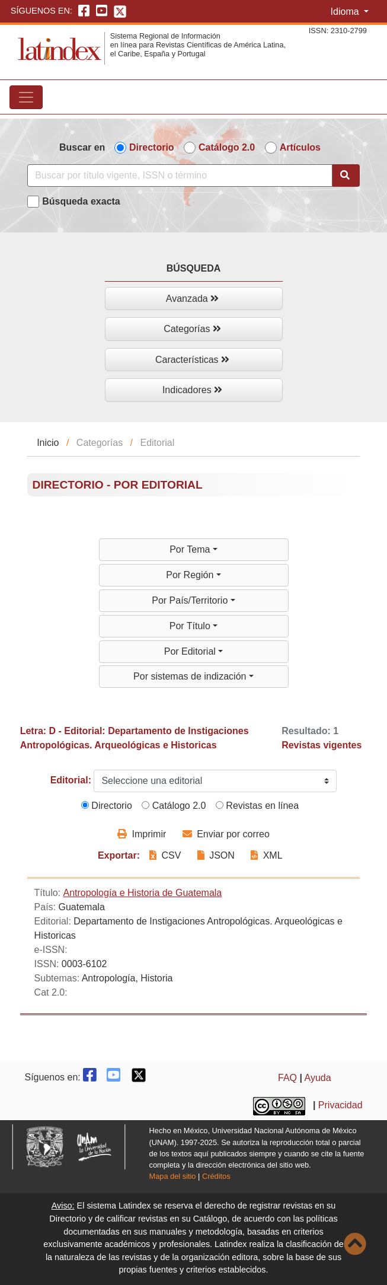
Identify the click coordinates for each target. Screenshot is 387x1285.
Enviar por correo (226, 834)
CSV (166, 855)
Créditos (216, 1176)
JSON (216, 855)
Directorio (151, 147)
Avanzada (192, 299)
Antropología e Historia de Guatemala (142, 893)
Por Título (191, 626)
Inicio (48, 443)
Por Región (191, 575)
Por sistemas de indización (191, 676)
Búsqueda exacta (81, 201)
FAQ (287, 1078)
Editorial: (70, 780)
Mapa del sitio (172, 1176)
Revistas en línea (257, 806)
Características (192, 360)
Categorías (192, 329)
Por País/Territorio (191, 600)
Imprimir (141, 834)
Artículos (300, 147)
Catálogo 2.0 (227, 147)
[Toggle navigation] (26, 97)
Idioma (346, 12)
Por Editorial (191, 651)
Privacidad (340, 1105)
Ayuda (318, 1078)
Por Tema (191, 549)
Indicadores (192, 390)
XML (266, 855)
